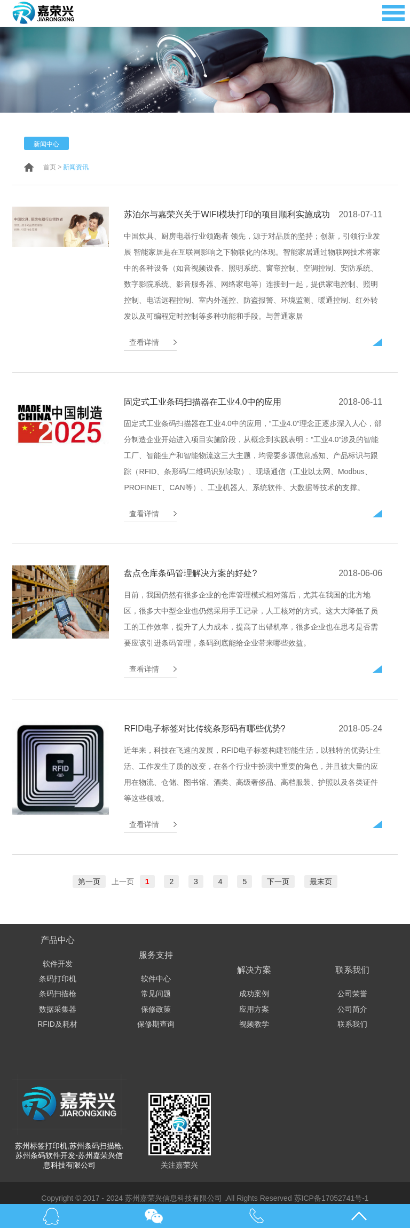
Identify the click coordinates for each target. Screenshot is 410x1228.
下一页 (278, 881)
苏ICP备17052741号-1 (331, 1198)
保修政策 (156, 1009)
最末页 (321, 881)
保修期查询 (156, 1024)
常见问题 (156, 993)
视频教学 (254, 1024)
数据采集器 (57, 1009)
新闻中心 (46, 144)
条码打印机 (57, 978)
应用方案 (254, 1009)
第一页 (89, 881)
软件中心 (156, 978)
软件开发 (58, 963)
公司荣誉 (352, 993)
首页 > (52, 167)
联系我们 (352, 1024)
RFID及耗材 (57, 1024)
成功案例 (254, 993)
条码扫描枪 (57, 993)
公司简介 (352, 1009)
